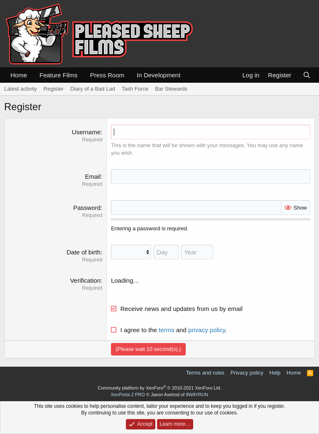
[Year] (197, 252)
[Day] (166, 252)
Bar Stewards (171, 89)
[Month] (131, 252)
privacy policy (206, 329)
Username (86, 132)
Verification (85, 280)
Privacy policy (247, 373)
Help (275, 373)
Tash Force (135, 89)
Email (93, 176)
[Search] (307, 75)
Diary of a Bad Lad (92, 89)
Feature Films (58, 75)
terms (166, 329)
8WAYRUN (197, 394)
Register (54, 89)
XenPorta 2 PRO (128, 394)
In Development (158, 75)
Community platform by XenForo (159, 387)
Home (18, 75)
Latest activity (20, 89)
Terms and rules (205, 373)
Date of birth (83, 252)
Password (87, 207)
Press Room (107, 75)
